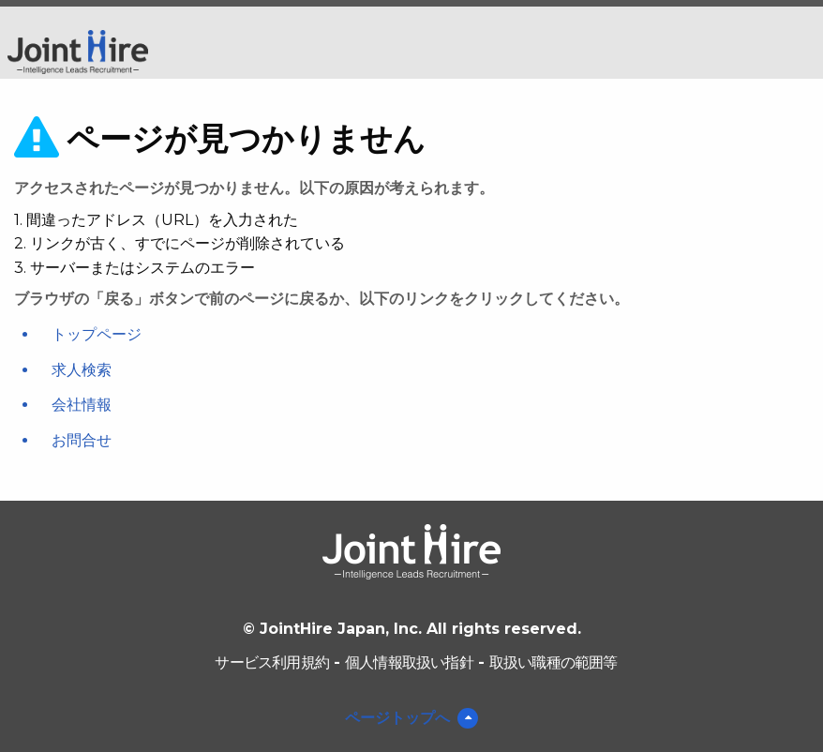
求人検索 (82, 370)
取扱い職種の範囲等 (553, 662)
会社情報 (82, 405)
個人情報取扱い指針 (409, 662)
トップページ (97, 334)
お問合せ (82, 440)
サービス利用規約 (272, 662)
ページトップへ (397, 718)
